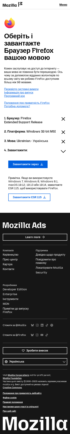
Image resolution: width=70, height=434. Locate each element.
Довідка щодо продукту (50, 254)
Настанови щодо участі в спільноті (20, 406)
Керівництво (10, 254)
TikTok (47, 325)
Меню (63, 4)
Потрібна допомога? (17, 106)
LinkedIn (42, 325)
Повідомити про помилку (46, 261)
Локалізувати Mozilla (49, 267)
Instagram (37, 325)
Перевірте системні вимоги (21, 89)
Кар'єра (7, 264)
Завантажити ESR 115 (29, 197)
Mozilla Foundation (12, 378)
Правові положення (13, 402)
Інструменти (10, 299)
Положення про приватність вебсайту (22, 393)
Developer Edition (15, 289)
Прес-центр (10, 259)
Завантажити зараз (28, 164)
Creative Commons (12, 387)
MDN (6, 303)
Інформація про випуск (18, 92)
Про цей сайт (9, 411)
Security (41, 272)
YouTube (42, 335)
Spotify (52, 325)
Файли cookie (10, 398)
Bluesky (32, 325)
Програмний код (14, 96)
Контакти (8, 269)
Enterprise (10, 294)
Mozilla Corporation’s (18, 375)
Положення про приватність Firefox (27, 103)
